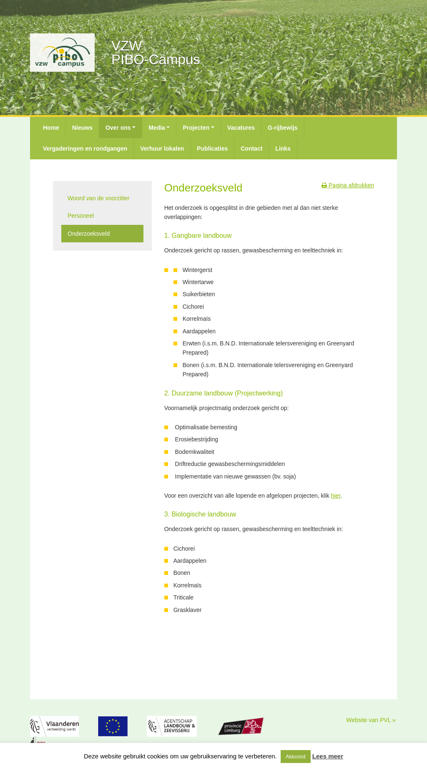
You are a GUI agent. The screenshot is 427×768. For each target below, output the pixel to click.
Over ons (118, 127)
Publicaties (212, 148)
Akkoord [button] (296, 756)
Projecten (196, 127)
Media (156, 127)
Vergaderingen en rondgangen (85, 148)
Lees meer (327, 756)
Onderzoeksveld (89, 233)
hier (336, 495)
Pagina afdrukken (348, 185)
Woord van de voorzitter (98, 198)
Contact (251, 148)
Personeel (81, 215)
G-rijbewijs (283, 127)
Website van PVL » (370, 720)
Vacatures (241, 127)
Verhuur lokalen (162, 148)
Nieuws (82, 127)
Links (283, 148)
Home (51, 127)
